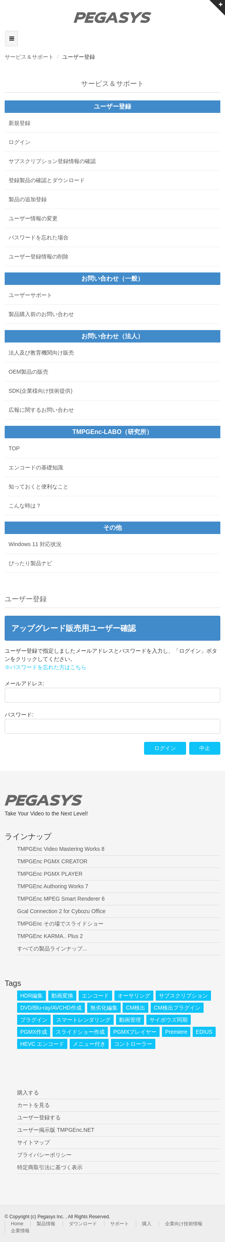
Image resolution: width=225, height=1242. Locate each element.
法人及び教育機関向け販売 (41, 353)
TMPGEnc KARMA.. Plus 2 (50, 936)
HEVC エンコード (42, 1044)
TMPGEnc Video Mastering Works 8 (60, 849)
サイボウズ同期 (168, 1020)
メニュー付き (89, 1044)
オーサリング (134, 996)
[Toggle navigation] (11, 38)
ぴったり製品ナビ (30, 563)
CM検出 (135, 1008)
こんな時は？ (25, 505)
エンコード (95, 996)
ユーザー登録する (39, 1117)
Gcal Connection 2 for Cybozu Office (61, 911)
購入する (28, 1092)
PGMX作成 (33, 1032)
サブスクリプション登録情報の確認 (52, 161)
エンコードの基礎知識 (36, 467)
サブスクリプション (183, 996)
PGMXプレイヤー (134, 1032)
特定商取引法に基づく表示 (50, 1167)
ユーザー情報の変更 (33, 218)
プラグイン (33, 1020)
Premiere (176, 1032)
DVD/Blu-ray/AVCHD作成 (51, 1008)
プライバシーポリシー (44, 1155)
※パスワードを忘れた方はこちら (45, 667)
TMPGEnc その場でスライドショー (60, 924)
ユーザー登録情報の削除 (39, 256)
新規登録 (19, 123)
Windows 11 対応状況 (35, 544)
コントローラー (133, 1044)
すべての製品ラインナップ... (52, 948)
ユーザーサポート (30, 295)
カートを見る (33, 1105)
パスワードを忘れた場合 (39, 237)
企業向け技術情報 (183, 1223)
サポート (119, 1223)
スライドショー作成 (80, 1032)
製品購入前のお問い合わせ (41, 314)
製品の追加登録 (28, 199)
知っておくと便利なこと (39, 486)
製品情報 (46, 1223)
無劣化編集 (104, 1008)
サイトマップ (33, 1142)
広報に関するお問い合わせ (41, 410)
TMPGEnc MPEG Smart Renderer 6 (61, 899)
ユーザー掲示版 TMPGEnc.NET (55, 1130)
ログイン (19, 142)
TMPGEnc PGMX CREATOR (52, 861)
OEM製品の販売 (28, 372)
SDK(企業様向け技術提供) (40, 391)
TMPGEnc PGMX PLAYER (50, 874)
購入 (146, 1223)
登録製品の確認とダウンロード (47, 180)
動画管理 (130, 1020)
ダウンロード (83, 1223)
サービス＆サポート (29, 57)
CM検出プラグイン (177, 1008)
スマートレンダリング (83, 1020)
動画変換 (62, 996)
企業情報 (20, 1230)
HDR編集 (31, 996)
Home (17, 1223)
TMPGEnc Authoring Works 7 (52, 886)
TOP (14, 448)
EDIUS (204, 1032)
